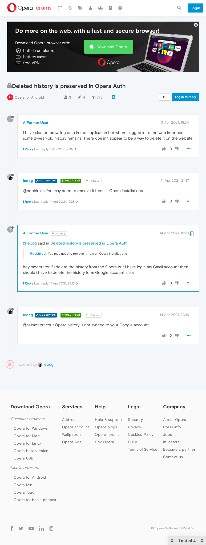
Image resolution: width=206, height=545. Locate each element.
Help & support (108, 416)
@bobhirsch (38, 251)
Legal (134, 403)
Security (135, 416)
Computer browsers (28, 416)
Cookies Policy (141, 431)
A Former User (35, 119)
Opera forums (107, 431)
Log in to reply (185, 94)
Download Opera (111, 44)
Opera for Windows (31, 425)
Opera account (75, 424)
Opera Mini (23, 482)
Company (174, 403)
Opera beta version (31, 448)
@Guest (93, 178)
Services (72, 403)
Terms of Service (142, 446)
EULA (132, 439)
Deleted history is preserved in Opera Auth (89, 240)
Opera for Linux (27, 440)
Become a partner (179, 446)
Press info (172, 424)
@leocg (59, 230)
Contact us (173, 454)
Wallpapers (72, 431)
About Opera (174, 416)
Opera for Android (29, 94)
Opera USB (24, 455)
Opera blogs (106, 424)
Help (100, 403)
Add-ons (70, 416)
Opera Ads (72, 439)
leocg (28, 178)
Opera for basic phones (35, 497)
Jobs (167, 431)
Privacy (134, 424)
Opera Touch (25, 489)
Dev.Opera (104, 439)
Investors (171, 439)
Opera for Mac (27, 433)
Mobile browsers (25, 464)
